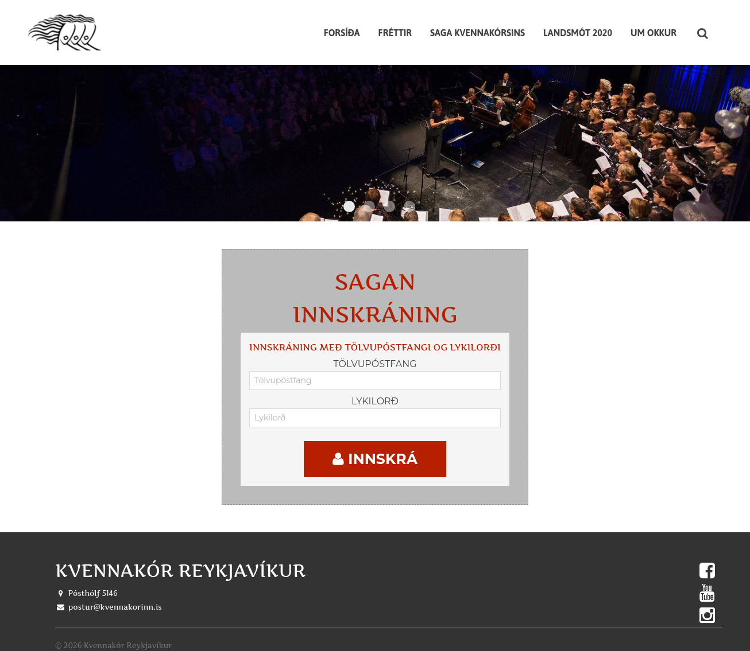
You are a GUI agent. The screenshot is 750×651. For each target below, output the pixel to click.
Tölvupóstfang (374, 356)
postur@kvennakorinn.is (115, 599)
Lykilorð (375, 393)
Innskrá (375, 451)
